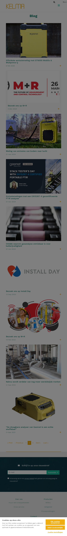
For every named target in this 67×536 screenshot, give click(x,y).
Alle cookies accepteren (55, 522)
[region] (33, 526)
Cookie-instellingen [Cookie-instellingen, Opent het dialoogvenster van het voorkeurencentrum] (55, 532)
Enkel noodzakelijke (55, 527)
